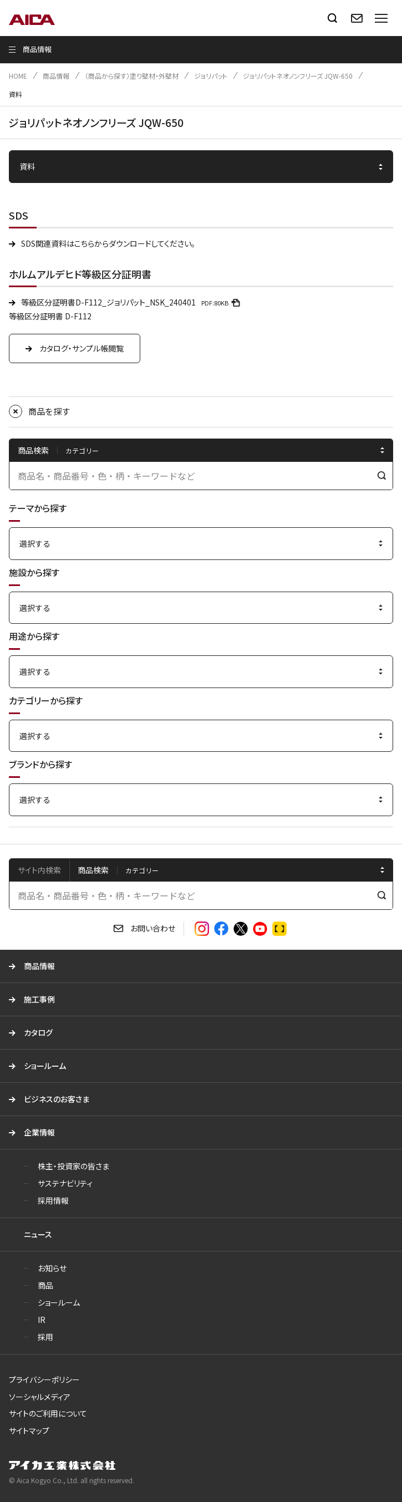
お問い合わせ (152, 928)
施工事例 (39, 999)
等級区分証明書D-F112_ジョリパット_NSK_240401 (132, 302)
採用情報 (53, 1200)
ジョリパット (210, 75)
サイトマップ (29, 1430)
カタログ (38, 1032)
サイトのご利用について (48, 1413)
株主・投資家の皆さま (73, 1166)
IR (41, 1319)
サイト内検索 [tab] (39, 869)
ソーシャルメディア (39, 1396)
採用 (45, 1336)
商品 (45, 1285)
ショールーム (45, 1065)
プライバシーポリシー (44, 1379)
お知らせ (52, 1268)
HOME (18, 75)
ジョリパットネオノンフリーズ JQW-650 (298, 75)
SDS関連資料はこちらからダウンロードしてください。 (108, 243)
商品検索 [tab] (93, 869)
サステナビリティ (65, 1183)
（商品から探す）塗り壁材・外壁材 (132, 75)
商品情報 (56, 75)
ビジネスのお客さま (56, 1098)
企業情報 (39, 1132)
